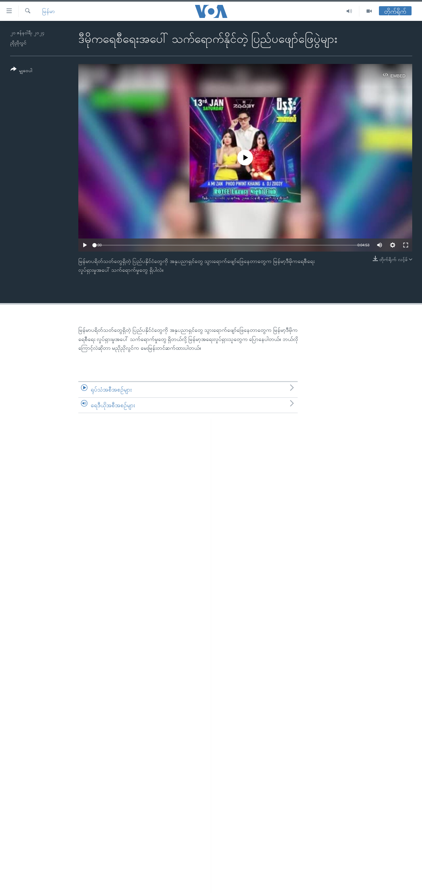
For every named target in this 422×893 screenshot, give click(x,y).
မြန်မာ (48, 11)
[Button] (21, 71)
